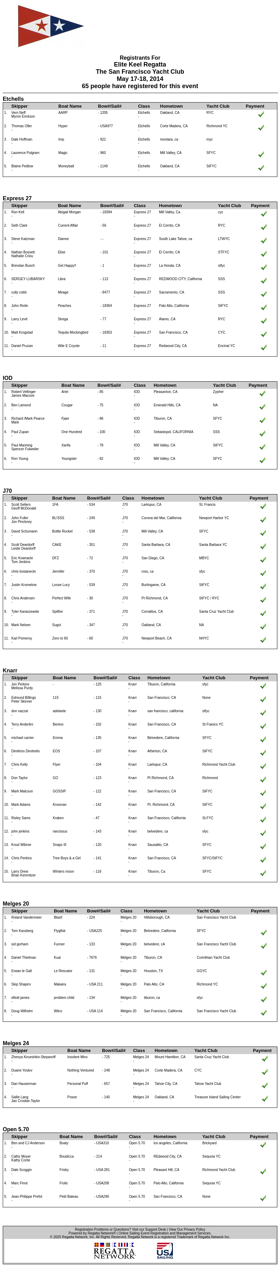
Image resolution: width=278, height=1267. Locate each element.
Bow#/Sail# (110, 106)
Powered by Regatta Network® (92, 1233)
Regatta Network (75, 1237)
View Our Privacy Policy (187, 1229)
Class (144, 106)
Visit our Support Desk (149, 1229)
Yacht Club (218, 106)
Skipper (19, 106)
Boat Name (70, 106)
